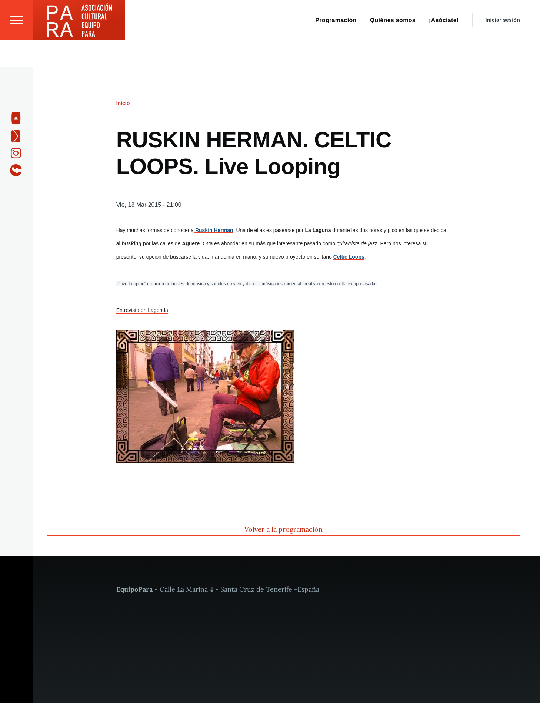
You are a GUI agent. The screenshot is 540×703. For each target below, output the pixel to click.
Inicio (123, 104)
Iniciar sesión (503, 47)
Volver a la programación (283, 529)
